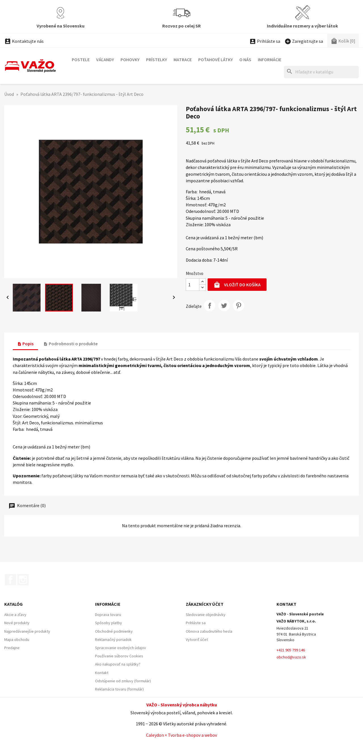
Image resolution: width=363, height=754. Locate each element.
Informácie (269, 59)
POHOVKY (130, 59)
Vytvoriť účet (197, 639)
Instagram (23, 579)
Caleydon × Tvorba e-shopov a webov (181, 735)
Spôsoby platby (108, 622)
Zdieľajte (209, 305)
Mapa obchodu (16, 639)
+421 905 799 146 (291, 650)
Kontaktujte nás (24, 41)
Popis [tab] (25, 343)
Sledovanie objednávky (205, 614)
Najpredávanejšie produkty (27, 631)
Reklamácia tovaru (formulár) (119, 689)
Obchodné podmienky (114, 631)
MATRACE (183, 59)
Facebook (10, 579)
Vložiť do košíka (237, 285)
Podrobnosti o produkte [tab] (70, 343)
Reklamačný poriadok (113, 639)
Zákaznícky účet (204, 604)
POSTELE (81, 59)
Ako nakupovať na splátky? (117, 664)
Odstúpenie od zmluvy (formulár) (123, 680)
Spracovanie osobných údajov (120, 647)
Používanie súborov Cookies (119, 655)
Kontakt (101, 672)
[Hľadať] (321, 72)
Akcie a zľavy (15, 614)
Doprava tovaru (108, 614)
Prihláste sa (196, 622)
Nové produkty (16, 622)
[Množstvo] (192, 284)
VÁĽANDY (105, 59)
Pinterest (238, 305)
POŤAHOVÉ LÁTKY (215, 59)
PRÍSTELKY (156, 59)
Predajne (12, 647)
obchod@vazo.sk (291, 657)
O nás (245, 59)
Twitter (224, 305)
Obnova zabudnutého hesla (209, 631)
